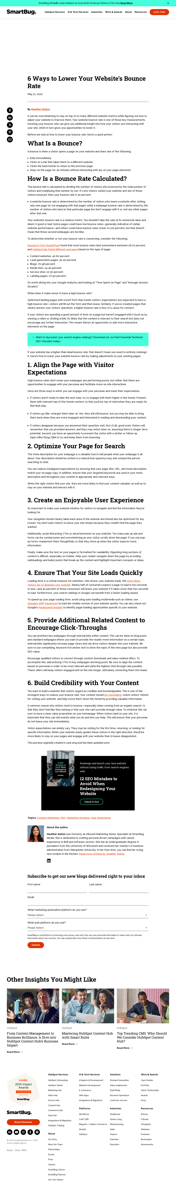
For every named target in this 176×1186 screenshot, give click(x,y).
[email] (10, 139)
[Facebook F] (30, 1132)
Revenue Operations (119, 1095)
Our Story (52, 1139)
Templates (146, 1124)
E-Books (144, 1119)
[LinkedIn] (49, 861)
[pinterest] (10, 132)
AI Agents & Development (91, 1080)
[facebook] (10, 110)
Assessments (147, 1144)
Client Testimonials (150, 1090)
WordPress (84, 1114)
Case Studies (147, 1080)
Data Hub (52, 1115)
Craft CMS (84, 1119)
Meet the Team (55, 1144)
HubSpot (83, 1134)
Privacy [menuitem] (10, 1150)
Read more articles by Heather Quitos (101, 853)
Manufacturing (116, 1124)
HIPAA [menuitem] (24, 1150)
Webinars (145, 1129)
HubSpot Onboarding (58, 1080)
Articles (144, 1114)
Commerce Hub (55, 1110)
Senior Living (116, 1119)
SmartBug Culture (56, 1169)
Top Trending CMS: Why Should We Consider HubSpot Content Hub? (142, 1037)
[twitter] (10, 125)
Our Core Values (55, 1179)
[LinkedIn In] (9, 1132)
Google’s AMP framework (43, 603)
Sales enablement (118, 1085)
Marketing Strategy (78, 817)
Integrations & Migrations (59, 1120)
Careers (51, 1164)
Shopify (82, 1129)
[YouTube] (16, 1132)
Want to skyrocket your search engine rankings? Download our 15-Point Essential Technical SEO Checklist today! (89, 339)
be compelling (113, 694)
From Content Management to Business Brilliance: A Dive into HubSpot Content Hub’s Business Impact (32, 1039)
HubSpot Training (56, 1125)
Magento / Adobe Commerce (93, 1124)
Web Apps (84, 1095)
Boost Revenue (23, 1122)
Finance (113, 1134)
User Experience (101, 817)
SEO (63, 817)
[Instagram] (23, 1132)
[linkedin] (10, 118)
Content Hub (54, 1105)
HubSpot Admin (55, 1085)
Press (50, 1159)
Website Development (89, 1085)
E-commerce (85, 1090)
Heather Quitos (40, 109)
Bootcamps (146, 1139)
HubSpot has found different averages (55, 249)
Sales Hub (52, 1095)
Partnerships (54, 1149)
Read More (126, 3)
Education (114, 1144)
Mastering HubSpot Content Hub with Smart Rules (87, 1035)
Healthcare (115, 1114)
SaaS (112, 1129)
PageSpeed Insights (51, 607)
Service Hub (53, 1100)
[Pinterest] (37, 1132)
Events (51, 1154)
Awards (144, 1095)
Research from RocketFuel (44, 245)
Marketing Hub (55, 1090)
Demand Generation (119, 1080)
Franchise (114, 1139)
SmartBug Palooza (56, 1174)
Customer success (118, 1100)
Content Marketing (48, 817)
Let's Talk (159, 12)
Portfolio (145, 1085)
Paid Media (115, 1090)
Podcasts (145, 1134)
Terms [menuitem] (17, 1150)
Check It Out (91, 801)
